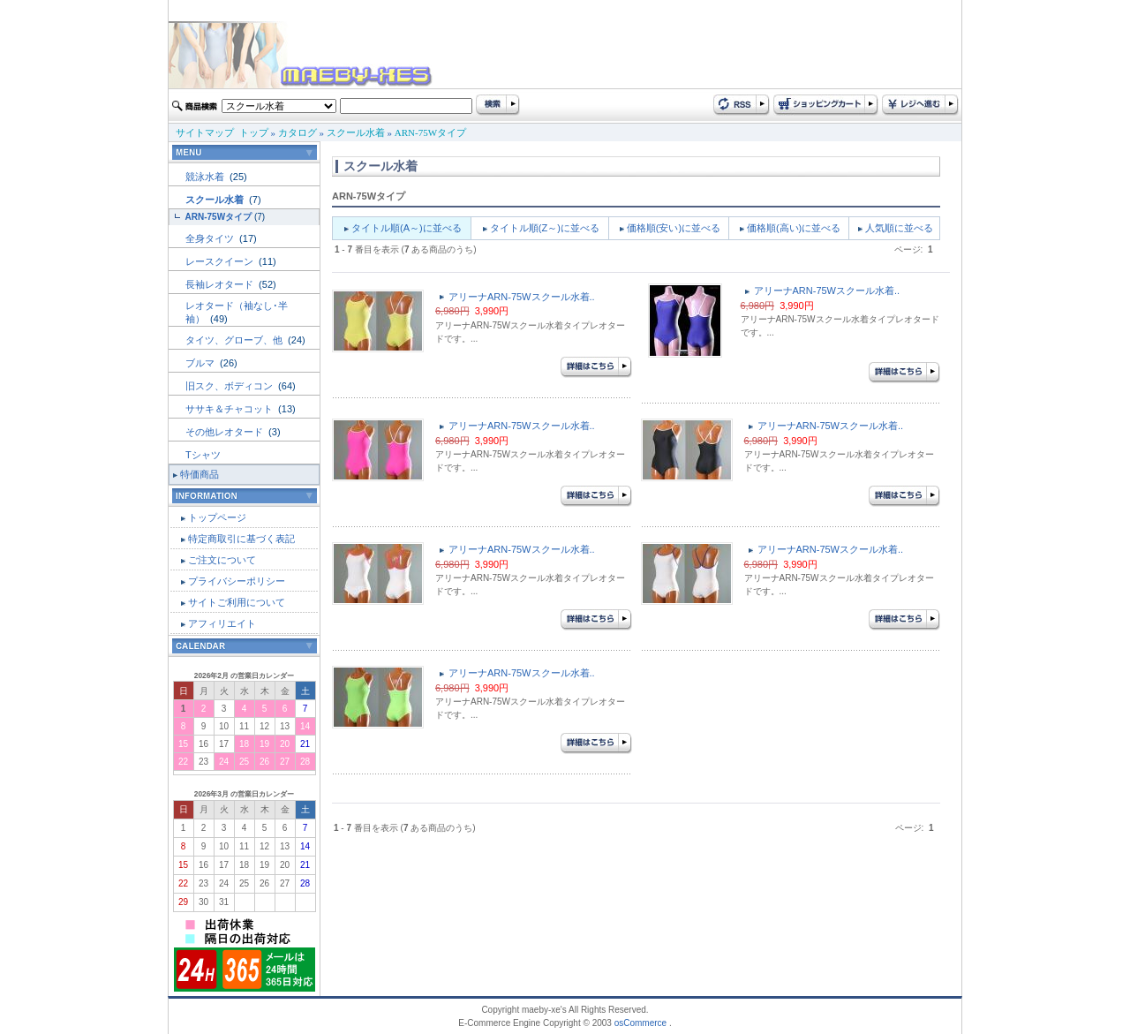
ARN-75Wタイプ (430, 132)
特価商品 (199, 474)
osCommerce (640, 1023)
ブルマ (201, 363)
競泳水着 (206, 176)
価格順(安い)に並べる (673, 228)
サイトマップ (205, 132)
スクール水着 (356, 132)
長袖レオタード (220, 284)
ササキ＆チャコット (230, 409)
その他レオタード (225, 431)
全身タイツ (211, 238)
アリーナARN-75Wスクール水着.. (521, 296)
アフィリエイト (222, 623)
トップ (253, 132)
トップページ (217, 517)
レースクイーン (220, 261)
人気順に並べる (899, 228)
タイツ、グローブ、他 (235, 340)
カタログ (297, 132)
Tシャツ (203, 454)
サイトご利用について (236, 602)
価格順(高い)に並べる (793, 228)
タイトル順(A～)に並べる (406, 228)
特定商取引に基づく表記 (241, 538)
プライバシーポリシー (236, 581)
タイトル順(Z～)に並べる (544, 228)
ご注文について (222, 560)
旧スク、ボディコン (230, 386)
